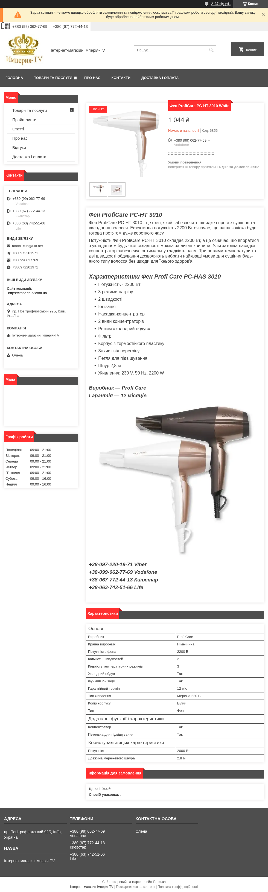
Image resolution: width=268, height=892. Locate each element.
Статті (18, 129)
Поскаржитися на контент (135, 887)
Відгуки (19, 147)
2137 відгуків (221, 4)
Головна (14, 78)
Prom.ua (159, 882)
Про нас (92, 78)
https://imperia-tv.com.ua (27, 293)
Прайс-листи (24, 119)
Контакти (121, 78)
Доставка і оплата (160, 78)
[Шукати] (211, 50)
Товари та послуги (53, 78)
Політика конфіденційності (178, 887)
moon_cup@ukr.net (27, 246)
